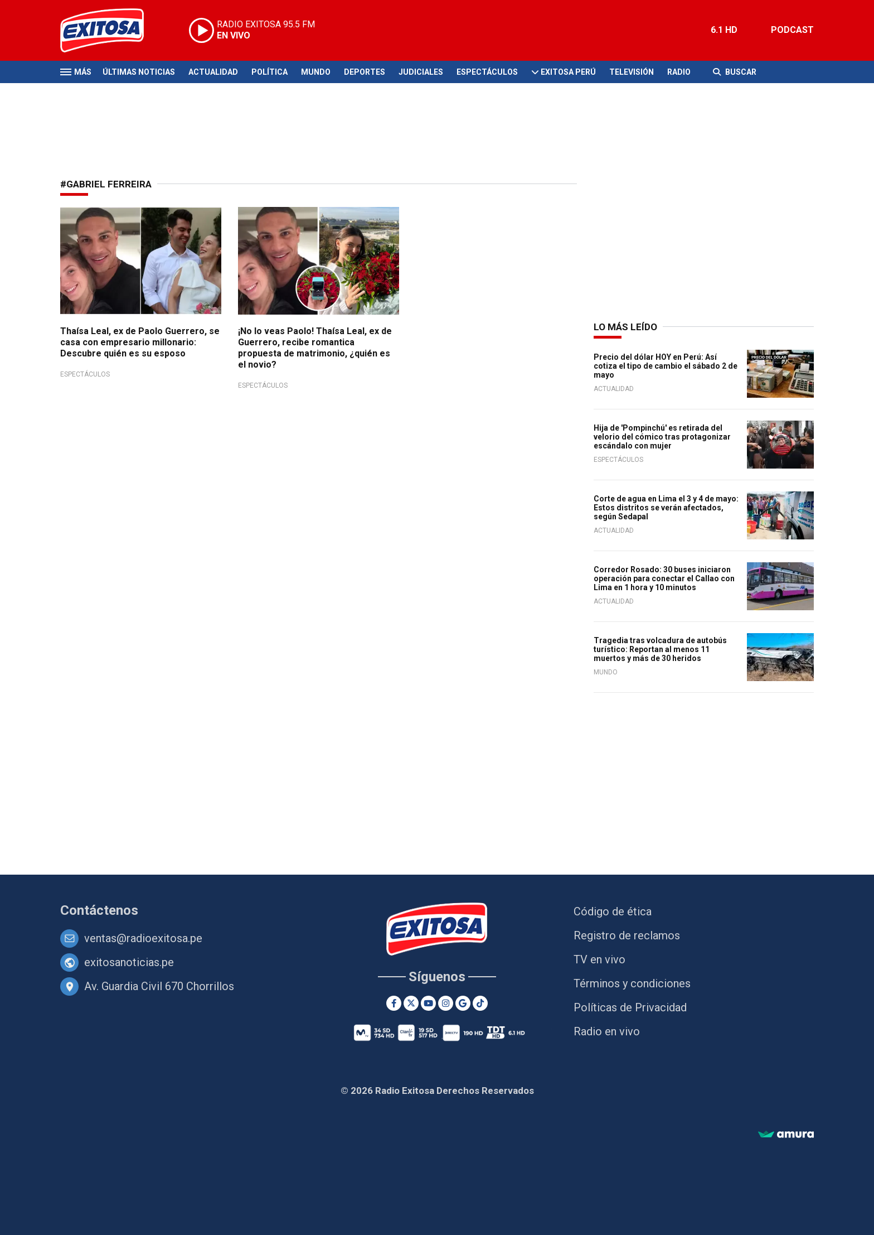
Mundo (316, 71)
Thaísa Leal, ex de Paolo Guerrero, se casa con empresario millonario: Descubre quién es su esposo (140, 342)
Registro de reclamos (627, 935)
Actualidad (213, 71)
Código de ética (613, 911)
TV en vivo (599, 959)
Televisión (631, 71)
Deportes (364, 71)
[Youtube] (428, 1003)
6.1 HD (724, 30)
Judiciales (421, 71)
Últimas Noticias (139, 71)
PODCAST (792, 30)
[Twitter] (411, 1003)
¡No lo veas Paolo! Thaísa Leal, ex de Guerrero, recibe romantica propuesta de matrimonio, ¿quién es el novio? (315, 348)
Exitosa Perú (568, 71)
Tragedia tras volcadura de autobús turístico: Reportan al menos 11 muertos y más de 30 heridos (660, 649)
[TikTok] (480, 1003)
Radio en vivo (607, 1031)
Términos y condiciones (632, 983)
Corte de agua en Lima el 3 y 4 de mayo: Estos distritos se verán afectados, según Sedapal (666, 507)
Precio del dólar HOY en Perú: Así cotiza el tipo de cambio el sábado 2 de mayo (665, 366)
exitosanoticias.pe (129, 962)
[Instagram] (445, 1003)
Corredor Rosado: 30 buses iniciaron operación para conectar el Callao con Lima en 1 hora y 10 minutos (664, 578)
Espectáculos (487, 71)
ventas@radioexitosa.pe (143, 938)
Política (269, 71)
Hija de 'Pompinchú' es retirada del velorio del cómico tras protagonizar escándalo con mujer (662, 436)
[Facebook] (393, 1003)
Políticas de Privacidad (630, 1007)
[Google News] (462, 1003)
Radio (679, 71)
